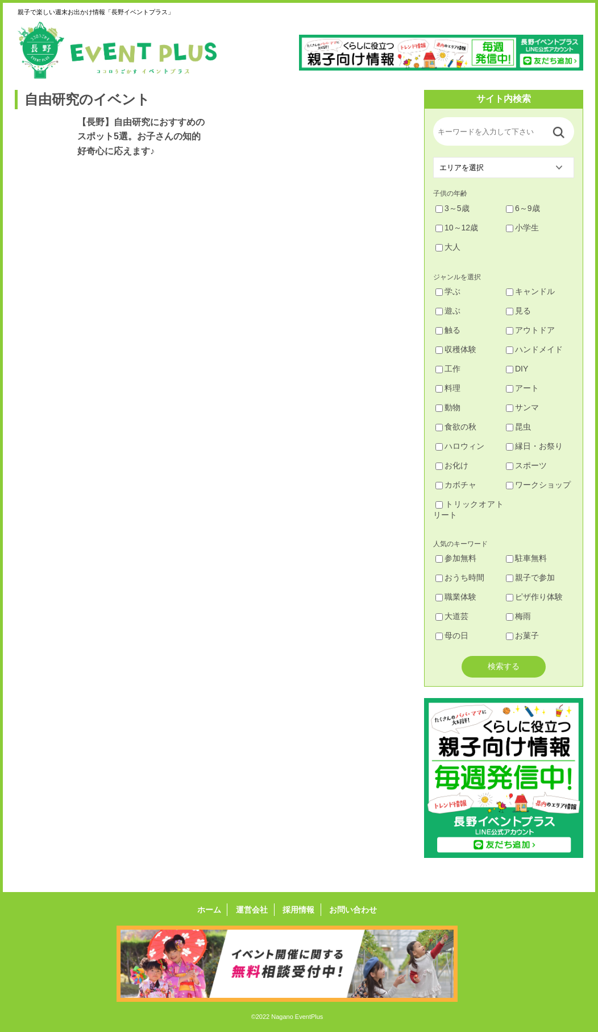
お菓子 (522, 635)
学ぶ (447, 291)
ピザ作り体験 (534, 596)
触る (447, 330)
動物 (447, 407)
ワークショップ (538, 484)
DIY (517, 368)
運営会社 (252, 909)
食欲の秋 (455, 426)
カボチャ (455, 484)
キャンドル (530, 291)
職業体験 (455, 596)
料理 (447, 388)
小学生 (522, 227)
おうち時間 (459, 577)
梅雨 (518, 616)
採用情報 (298, 909)
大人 (447, 246)
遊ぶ (447, 310)
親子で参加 (530, 577)
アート (522, 388)
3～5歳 (452, 208)
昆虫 (518, 426)
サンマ (522, 407)
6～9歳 (523, 208)
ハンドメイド (534, 349)
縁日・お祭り (534, 446)
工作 (447, 368)
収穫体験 (455, 349)
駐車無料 (526, 558)
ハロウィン (459, 446)
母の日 (451, 635)
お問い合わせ (352, 909)
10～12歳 (456, 227)
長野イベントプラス (117, 50)
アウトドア (530, 330)
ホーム (210, 909)
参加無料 (455, 558)
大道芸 (451, 616)
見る (518, 310)
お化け (451, 465)
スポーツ (526, 465)
